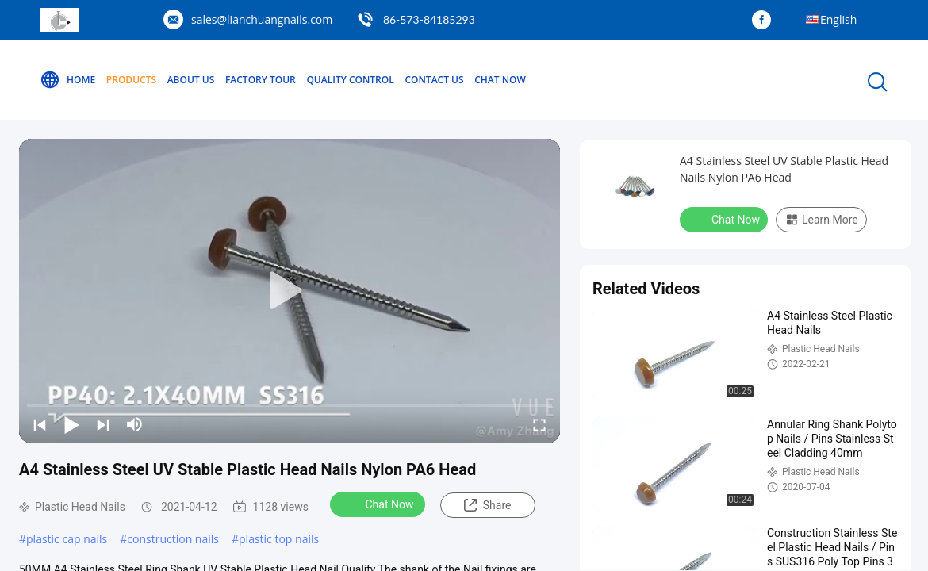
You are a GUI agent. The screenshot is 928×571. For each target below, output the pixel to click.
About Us (191, 79)
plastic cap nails (66, 538)
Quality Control (349, 79)
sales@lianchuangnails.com (261, 19)
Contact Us (434, 79)
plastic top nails (279, 538)
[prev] (40, 424)
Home (67, 80)
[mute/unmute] (135, 424)
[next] (103, 424)
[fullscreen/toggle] (539, 424)
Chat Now (500, 79)
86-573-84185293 (429, 19)
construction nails (173, 538)
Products (131, 79)
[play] (289, 291)
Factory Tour (260, 79)
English (838, 19)
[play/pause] (71, 424)
